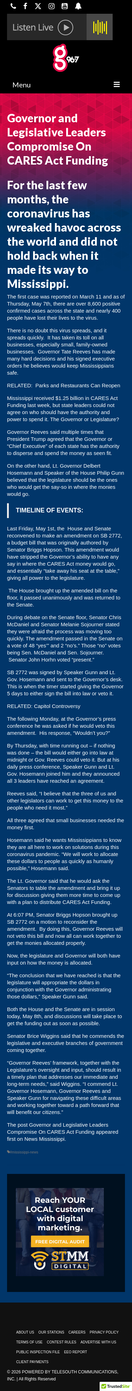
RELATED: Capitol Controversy (44, 706)
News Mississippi (44, 1139)
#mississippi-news (24, 1152)
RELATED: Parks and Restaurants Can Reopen (63, 385)
